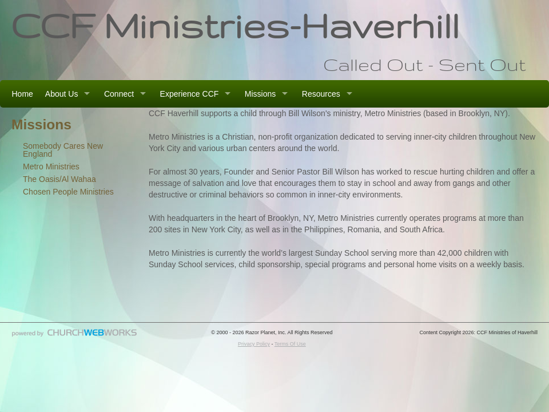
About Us (61, 93)
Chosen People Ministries (68, 191)
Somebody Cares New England (63, 150)
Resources (321, 93)
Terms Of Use (290, 344)
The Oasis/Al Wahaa (59, 179)
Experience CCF (189, 93)
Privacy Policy (254, 344)
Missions (260, 93)
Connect (119, 93)
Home (22, 93)
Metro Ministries (51, 166)
